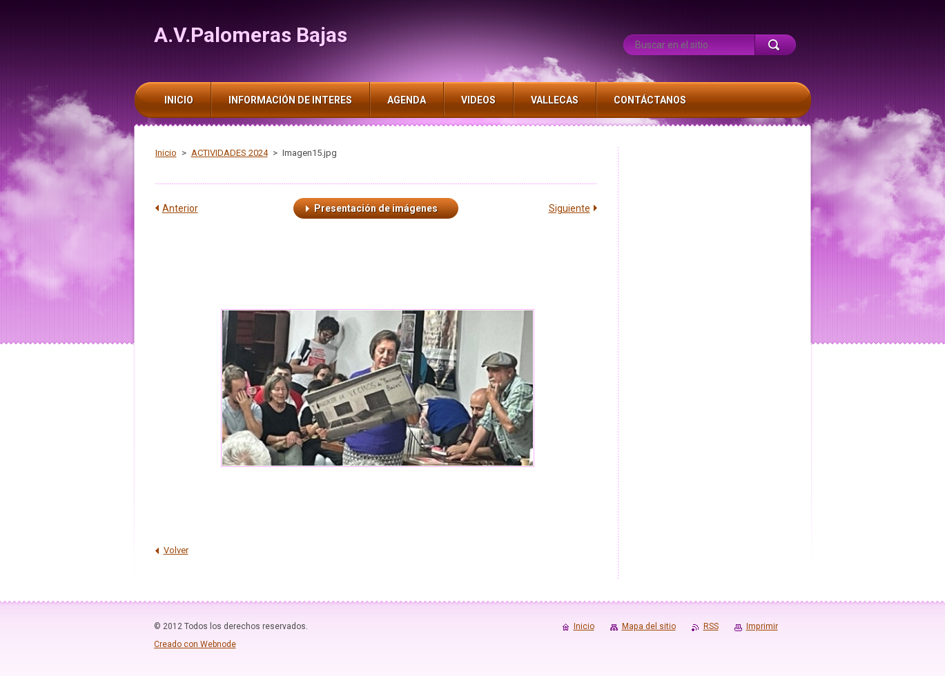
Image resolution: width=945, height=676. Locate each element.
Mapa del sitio (649, 626)
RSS (711, 626)
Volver (176, 550)
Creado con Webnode (195, 644)
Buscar (775, 44)
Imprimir (762, 626)
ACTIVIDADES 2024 (229, 153)
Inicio (166, 153)
